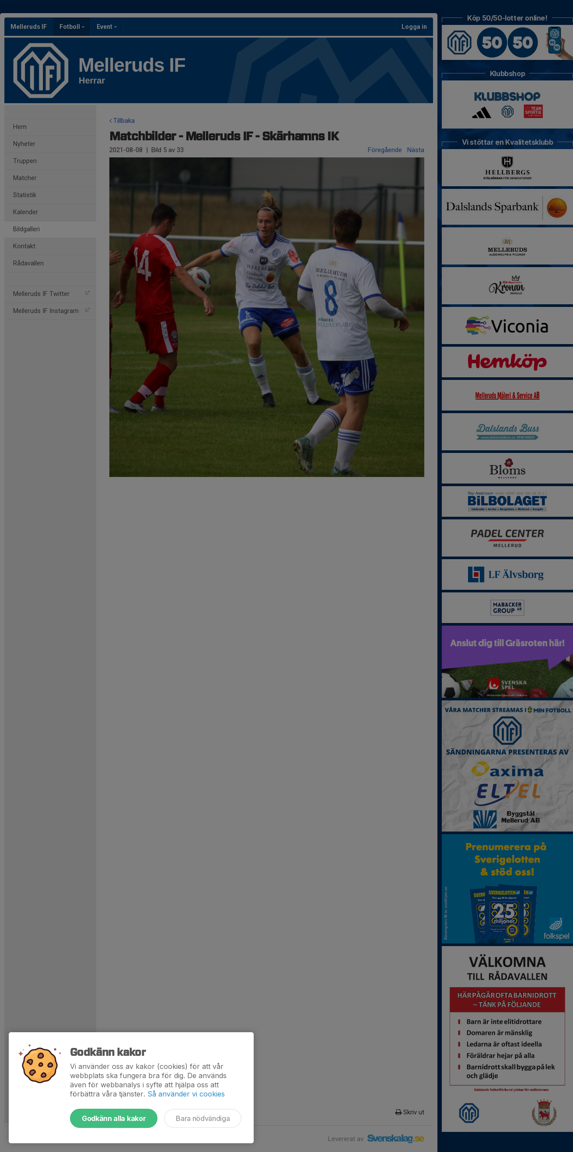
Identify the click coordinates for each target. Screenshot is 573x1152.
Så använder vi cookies (186, 1093)
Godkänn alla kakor (114, 1118)
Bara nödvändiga (203, 1118)
